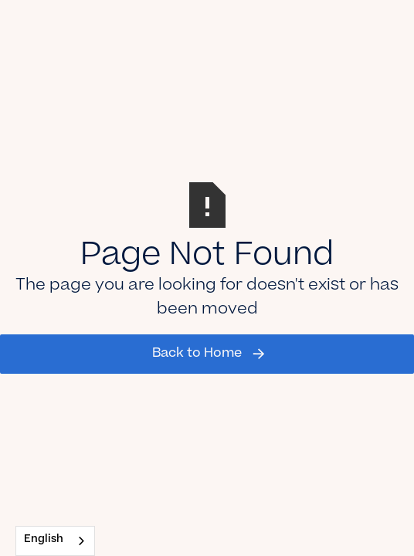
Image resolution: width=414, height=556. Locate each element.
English (43, 540)
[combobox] (55, 541)
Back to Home (197, 354)
